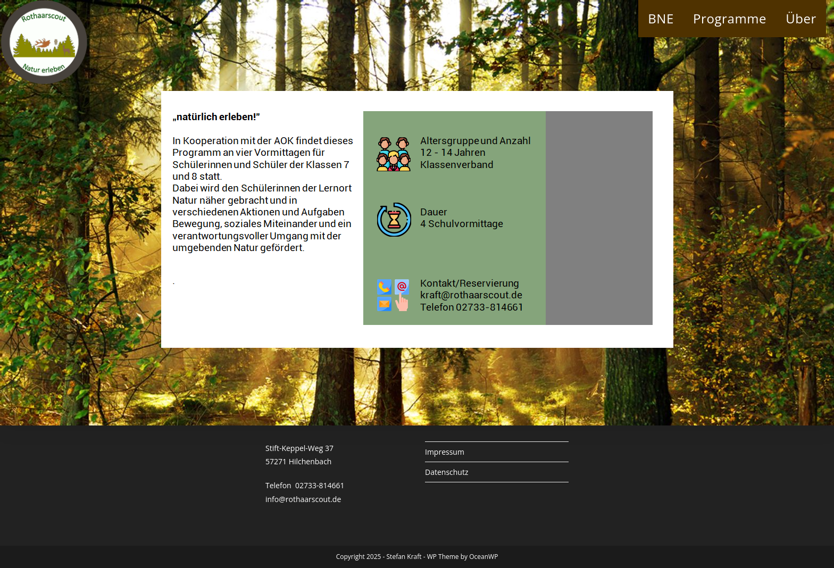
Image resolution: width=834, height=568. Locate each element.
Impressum (444, 452)
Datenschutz (446, 472)
